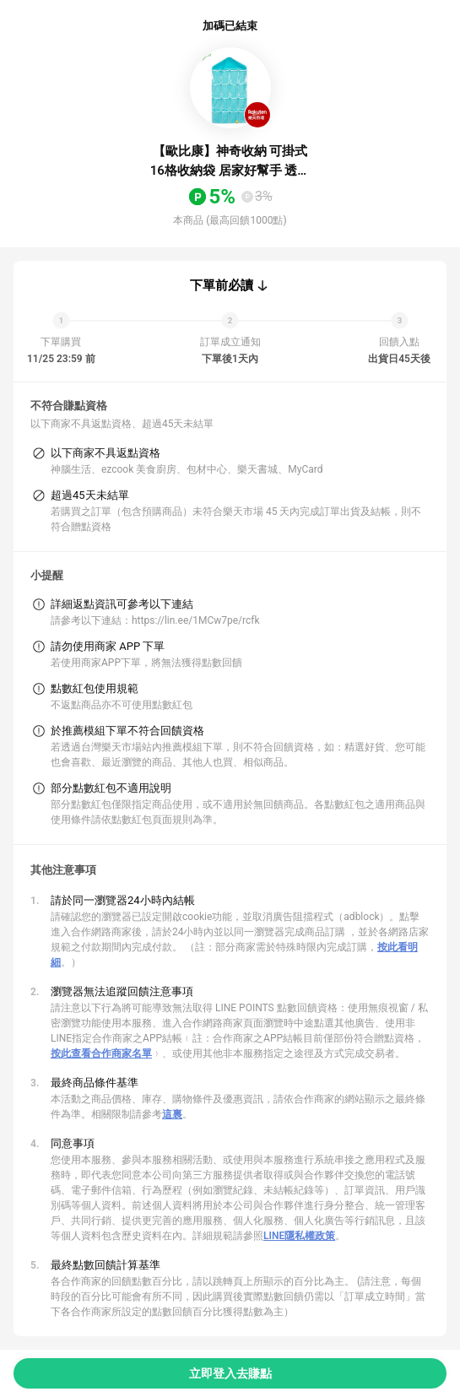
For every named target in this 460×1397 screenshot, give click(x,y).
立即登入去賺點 (230, 1373)
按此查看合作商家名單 (101, 1053)
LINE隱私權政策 (299, 1236)
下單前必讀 (221, 285)
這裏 (172, 1114)
